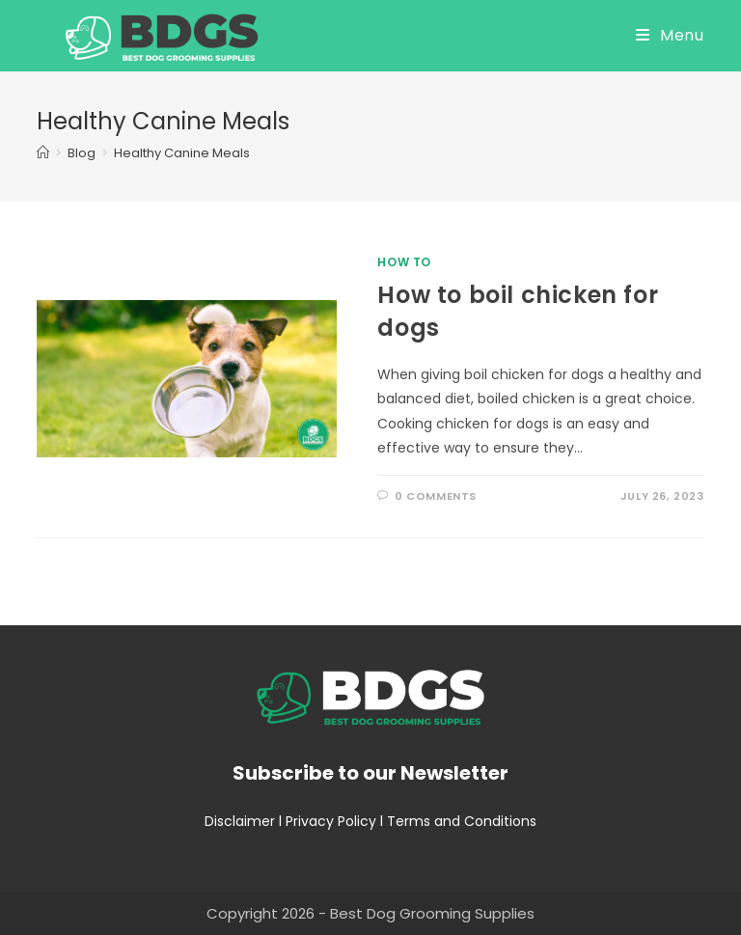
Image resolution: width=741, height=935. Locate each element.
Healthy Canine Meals (182, 153)
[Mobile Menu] (670, 35)
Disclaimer (240, 821)
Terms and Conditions (461, 821)
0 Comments (436, 496)
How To (404, 262)
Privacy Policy (331, 821)
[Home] (43, 153)
